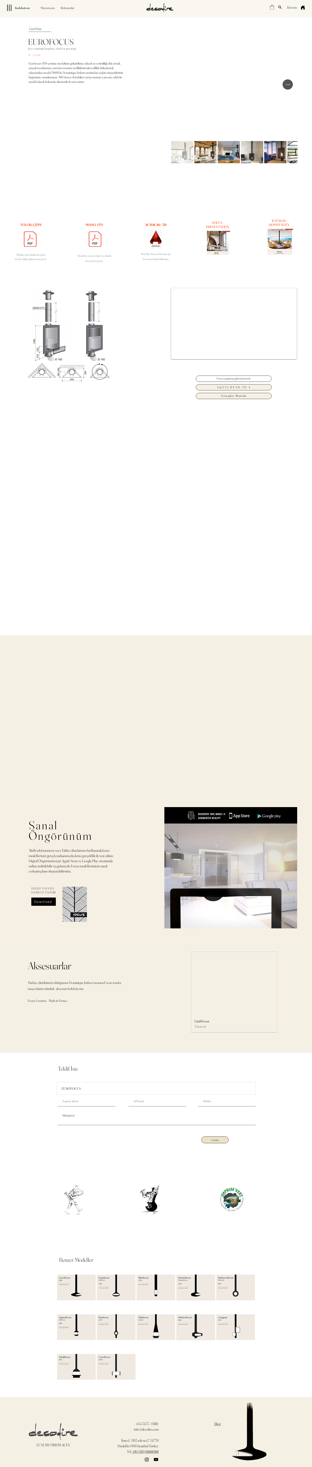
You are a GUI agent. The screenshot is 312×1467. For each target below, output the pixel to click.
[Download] (43, 902)
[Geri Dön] (40, 29)
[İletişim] (292, 7)
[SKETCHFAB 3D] (234, 387)
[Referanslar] (67, 8)
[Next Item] (288, 84)
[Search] (280, 7)
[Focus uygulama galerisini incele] (234, 379)
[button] (272, 7)
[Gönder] (215, 1139)
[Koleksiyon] (16, 8)
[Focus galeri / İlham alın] (234, 396)
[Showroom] (47, 8)
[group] (234, 991)
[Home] (303, 7)
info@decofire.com (146, 1429)
